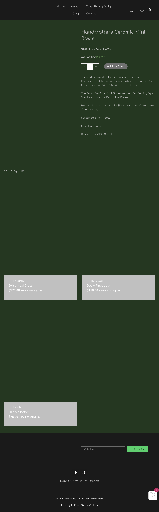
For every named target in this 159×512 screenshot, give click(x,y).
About (75, 6)
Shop (76, 13)
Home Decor (19, 281)
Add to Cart (116, 66)
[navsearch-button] (131, 11)
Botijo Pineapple (98, 285)
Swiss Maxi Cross (20, 285)
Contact (91, 13)
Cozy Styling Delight (100, 6)
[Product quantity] (90, 66)
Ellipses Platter (19, 412)
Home (60, 6)
